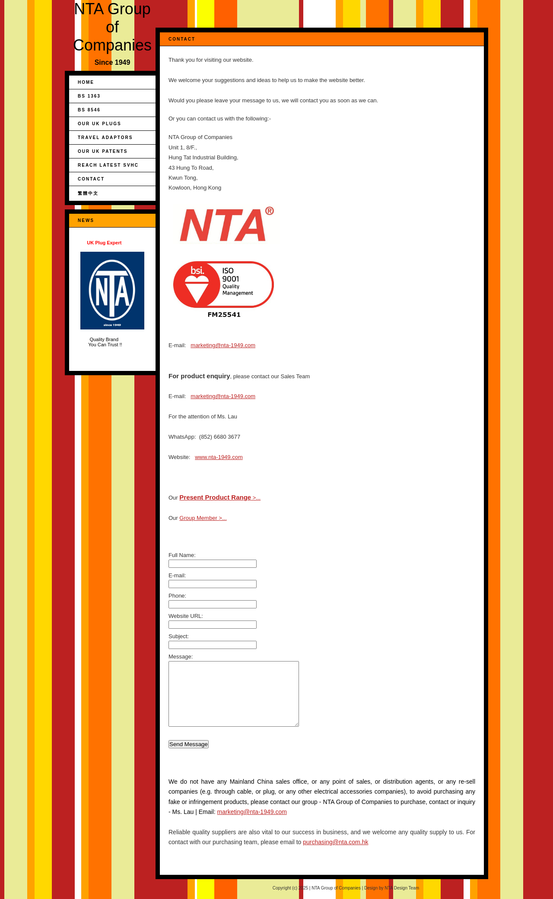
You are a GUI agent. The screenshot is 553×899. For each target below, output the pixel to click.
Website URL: (185, 616)
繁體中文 (88, 193)
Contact (91, 179)
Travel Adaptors (105, 137)
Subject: (178, 636)
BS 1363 (89, 96)
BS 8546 (89, 110)
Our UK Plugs (99, 123)
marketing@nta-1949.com (223, 345)
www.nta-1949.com (219, 457)
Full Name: (182, 555)
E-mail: (177, 575)
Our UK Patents (102, 151)
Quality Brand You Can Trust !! (112, 293)
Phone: (177, 595)
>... (220, 497)
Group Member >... (202, 518)
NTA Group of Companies (112, 27)
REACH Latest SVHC (108, 165)
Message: (180, 656)
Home (86, 82)
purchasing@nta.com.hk (335, 842)
